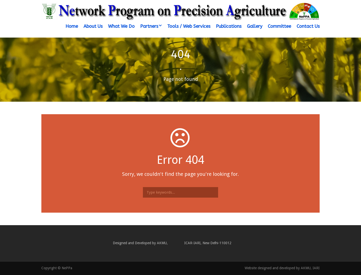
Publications (228, 26)
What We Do (121, 26)
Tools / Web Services (188, 26)
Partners (149, 26)
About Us (93, 26)
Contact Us (308, 26)
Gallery (254, 26)
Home (71, 26)
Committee (279, 26)
